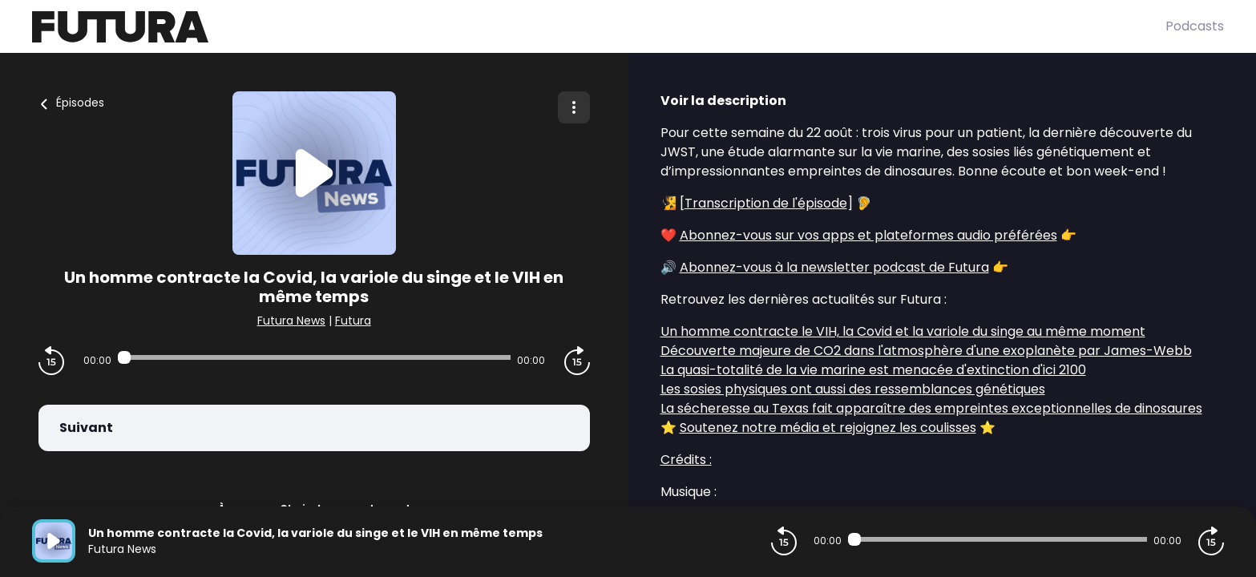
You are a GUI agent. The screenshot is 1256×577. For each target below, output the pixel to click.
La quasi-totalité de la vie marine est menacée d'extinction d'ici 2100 (873, 370)
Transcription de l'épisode (766, 203)
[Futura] (598, 26)
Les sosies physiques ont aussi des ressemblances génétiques (852, 389)
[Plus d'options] (574, 107)
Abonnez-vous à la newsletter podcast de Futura (834, 267)
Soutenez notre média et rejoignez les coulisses (828, 427)
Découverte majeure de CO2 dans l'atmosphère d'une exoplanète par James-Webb (926, 350)
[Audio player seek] (314, 357)
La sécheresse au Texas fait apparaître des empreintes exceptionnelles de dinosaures (931, 408)
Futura (353, 321)
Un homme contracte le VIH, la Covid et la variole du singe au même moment (902, 331)
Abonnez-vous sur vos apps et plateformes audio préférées (868, 235)
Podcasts (1194, 26)
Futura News (291, 321)
